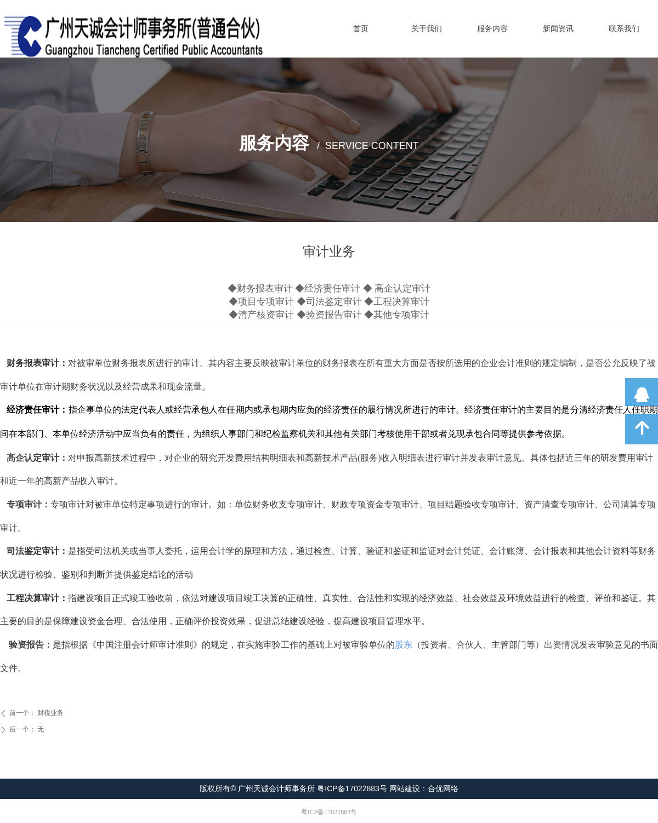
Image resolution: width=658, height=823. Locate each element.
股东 (403, 644)
